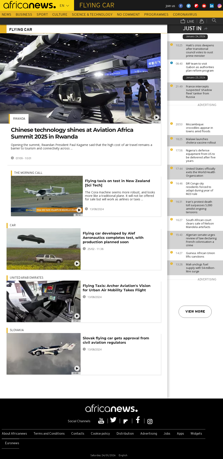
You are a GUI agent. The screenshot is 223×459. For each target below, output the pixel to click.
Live (187, 21)
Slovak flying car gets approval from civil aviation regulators (116, 340)
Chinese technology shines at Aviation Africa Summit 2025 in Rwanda (72, 133)
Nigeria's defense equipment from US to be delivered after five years (201, 155)
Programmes (156, 15)
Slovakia (17, 330)
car (13, 225)
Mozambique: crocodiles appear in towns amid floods (199, 127)
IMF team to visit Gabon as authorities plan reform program (200, 67)
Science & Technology (92, 15)
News (6, 15)
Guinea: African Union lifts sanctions (200, 254)
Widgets (196, 434)
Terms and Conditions (49, 434)
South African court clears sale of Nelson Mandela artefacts (200, 223)
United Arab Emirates (26, 278)
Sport (42, 15)
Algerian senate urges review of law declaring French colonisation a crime (201, 240)
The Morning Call (28, 173)
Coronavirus (185, 15)
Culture (60, 15)
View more (195, 311)
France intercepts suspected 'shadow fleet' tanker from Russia (199, 92)
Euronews (12, 443)
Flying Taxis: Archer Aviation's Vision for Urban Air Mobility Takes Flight (116, 288)
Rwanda (19, 119)
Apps (180, 434)
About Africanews (14, 434)
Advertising (148, 434)
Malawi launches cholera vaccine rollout (201, 140)
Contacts (77, 434)
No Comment (128, 15)
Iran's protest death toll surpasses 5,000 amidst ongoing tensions (199, 207)
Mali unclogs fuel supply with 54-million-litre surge (200, 268)
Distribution (125, 434)
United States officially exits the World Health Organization (200, 172)
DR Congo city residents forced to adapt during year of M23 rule (199, 189)
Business (24, 15)
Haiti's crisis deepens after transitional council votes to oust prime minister (200, 50)
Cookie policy (100, 434)
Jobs (167, 434)
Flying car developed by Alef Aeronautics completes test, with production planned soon (113, 237)
